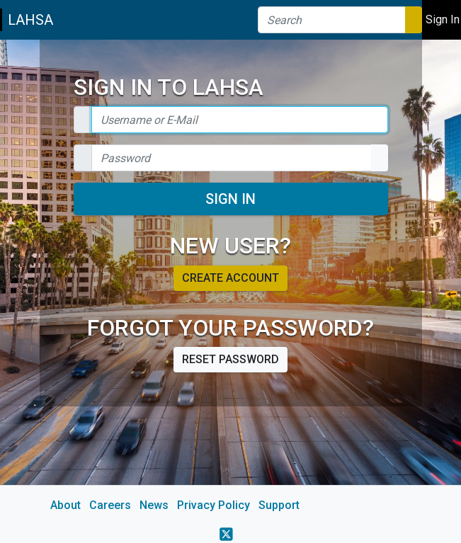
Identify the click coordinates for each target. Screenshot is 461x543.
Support (279, 505)
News (154, 505)
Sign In (230, 198)
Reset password (230, 359)
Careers (110, 505)
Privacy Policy (213, 505)
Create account (230, 278)
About (65, 505)
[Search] (332, 19)
